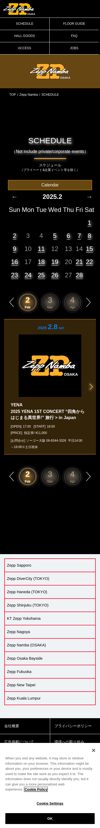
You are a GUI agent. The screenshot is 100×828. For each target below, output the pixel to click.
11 (41, 248)
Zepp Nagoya (18, 632)
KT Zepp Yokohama (24, 618)
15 (89, 248)
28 (79, 275)
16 (14, 261)
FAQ (74, 36)
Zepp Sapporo (19, 565)
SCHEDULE (24, 24)
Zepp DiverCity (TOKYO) (28, 578)
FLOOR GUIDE (74, 24)
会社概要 (11, 726)
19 (54, 261)
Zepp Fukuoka (19, 672)
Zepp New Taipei (21, 685)
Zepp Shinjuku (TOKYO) (28, 605)
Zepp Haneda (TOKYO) (27, 592)
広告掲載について (19, 742)
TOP (12, 95)
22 (89, 261)
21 (79, 261)
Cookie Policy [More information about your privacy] (36, 792)
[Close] (93, 753)
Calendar (50, 185)
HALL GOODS (24, 36)
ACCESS (24, 48)
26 (54, 275)
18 (41, 261)
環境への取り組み (69, 742)
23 (14, 275)
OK (50, 821)
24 (28, 275)
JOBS (74, 48)
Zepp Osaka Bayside (25, 658)
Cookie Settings (50, 807)
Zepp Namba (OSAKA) (26, 645)
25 (41, 275)
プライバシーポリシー (73, 726)
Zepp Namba (28, 95)
